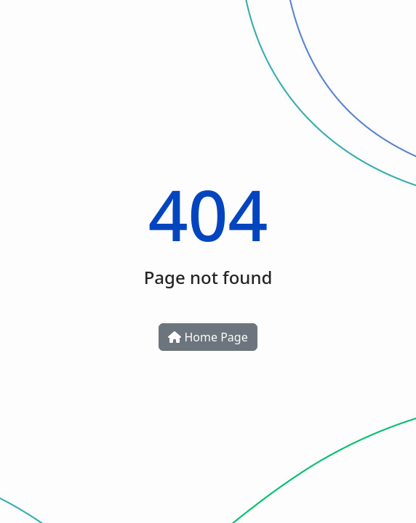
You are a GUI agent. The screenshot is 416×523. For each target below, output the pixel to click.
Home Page (207, 337)
